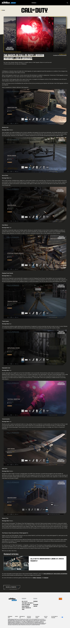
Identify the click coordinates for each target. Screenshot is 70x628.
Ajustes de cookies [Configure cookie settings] (45, 617)
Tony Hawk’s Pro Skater (27, 603)
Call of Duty (25, 601)
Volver (3, 10)
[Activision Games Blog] (9, 3)
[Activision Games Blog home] (13, 599)
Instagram (35, 604)
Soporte (16, 616)
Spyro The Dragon (26, 604)
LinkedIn (35, 606)
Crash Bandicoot (25, 606)
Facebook (35, 601)
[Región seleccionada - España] (60, 599)
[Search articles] (67, 2)
